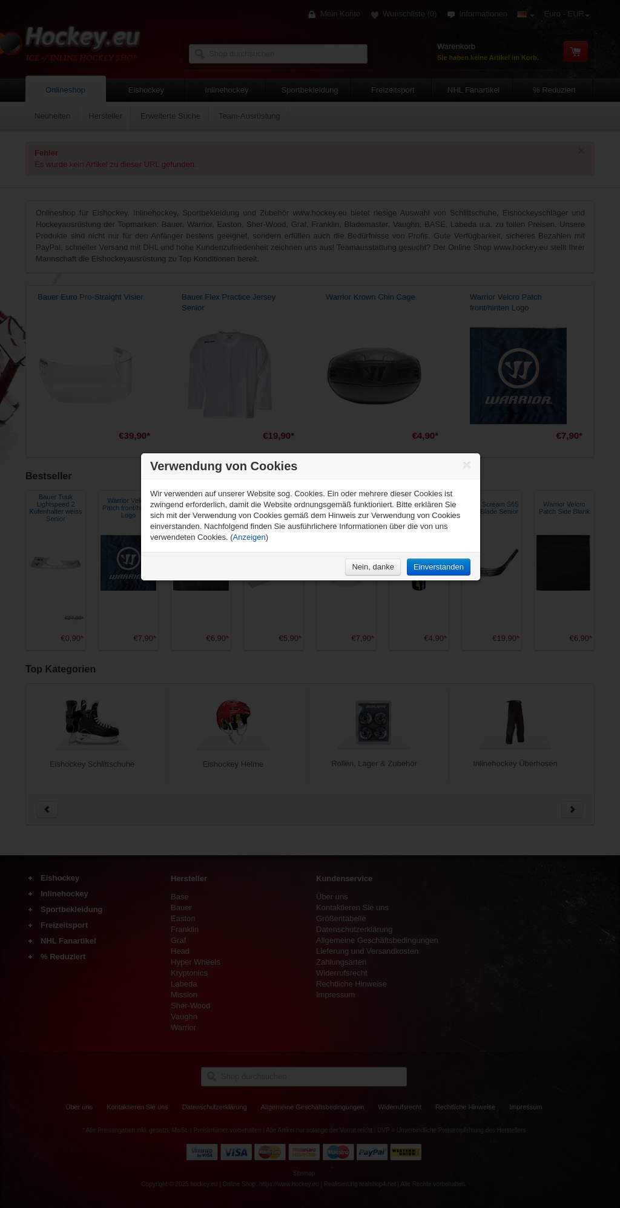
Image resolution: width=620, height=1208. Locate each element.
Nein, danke (373, 566)
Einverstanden (439, 566)
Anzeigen (249, 537)
